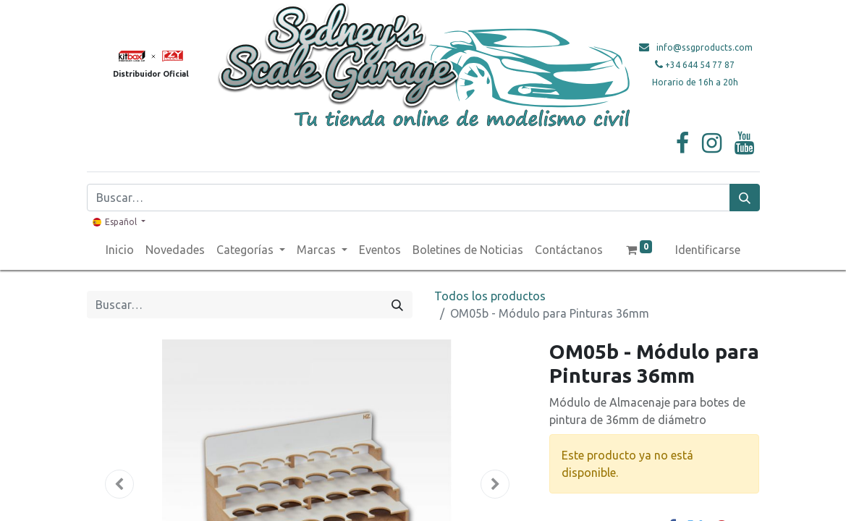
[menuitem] (120, 249)
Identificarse (707, 249)
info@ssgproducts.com (704, 47)
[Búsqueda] (744, 197)
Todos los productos (490, 295)
